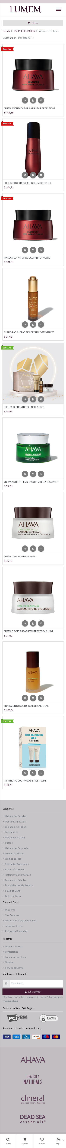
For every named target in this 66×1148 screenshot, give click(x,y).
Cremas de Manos (14, 853)
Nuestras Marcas (14, 946)
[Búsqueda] (8, 1141)
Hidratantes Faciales (15, 816)
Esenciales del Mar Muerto (19, 885)
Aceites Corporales (15, 869)
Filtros (33, 23)
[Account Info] (58, 1141)
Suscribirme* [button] (33, 991)
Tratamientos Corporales (18, 875)
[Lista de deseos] (42, 1141)
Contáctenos (11, 951)
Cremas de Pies (13, 858)
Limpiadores (11, 832)
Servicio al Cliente (14, 968)
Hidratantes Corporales (17, 848)
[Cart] (24, 1141)
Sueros (9, 843)
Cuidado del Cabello (15, 880)
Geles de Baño (13, 896)
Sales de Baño (12, 891)
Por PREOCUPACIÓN (24, 31)
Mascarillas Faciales (15, 821)
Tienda (6, 31)
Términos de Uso (14, 926)
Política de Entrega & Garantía (20, 920)
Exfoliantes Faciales (15, 837)
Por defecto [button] (24, 38)
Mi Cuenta (10, 910)
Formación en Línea (15, 957)
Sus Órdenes (12, 915)
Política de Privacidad (16, 931)
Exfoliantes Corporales (17, 864)
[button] (25, 100)
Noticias (9, 962)
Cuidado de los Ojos (15, 827)
